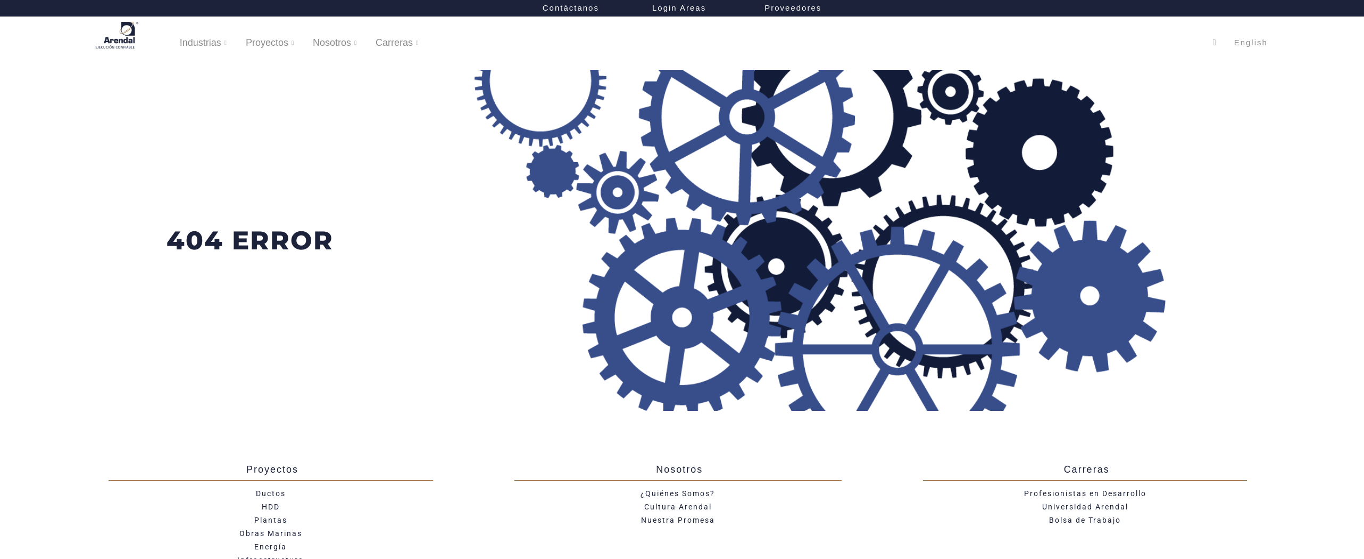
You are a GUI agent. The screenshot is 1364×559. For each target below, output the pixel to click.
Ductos (271, 493)
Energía (270, 546)
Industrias (203, 42)
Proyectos (270, 42)
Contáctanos (571, 7)
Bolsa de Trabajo (1085, 520)
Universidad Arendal (1085, 507)
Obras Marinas (270, 533)
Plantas (270, 520)
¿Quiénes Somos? (678, 493)
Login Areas (681, 8)
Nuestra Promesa (678, 520)
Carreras (397, 42)
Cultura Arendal (678, 507)
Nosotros (334, 42)
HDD (271, 507)
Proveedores (792, 7)
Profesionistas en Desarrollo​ (1085, 493)
